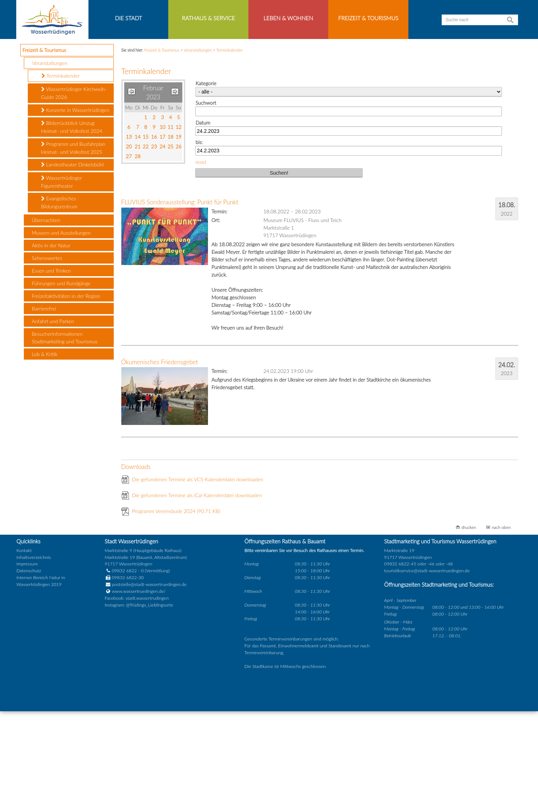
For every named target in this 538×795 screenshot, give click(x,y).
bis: (199, 226)
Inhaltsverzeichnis (34, 641)
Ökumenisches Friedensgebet (159, 445)
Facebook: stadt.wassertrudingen (137, 682)
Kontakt (24, 634)
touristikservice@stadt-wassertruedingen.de (427, 654)
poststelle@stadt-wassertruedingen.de (149, 668)
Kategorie (205, 167)
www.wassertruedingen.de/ (139, 675)
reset (200, 246)
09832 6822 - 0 (124, 654)
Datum (202, 206)
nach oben (501, 611)
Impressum (27, 648)
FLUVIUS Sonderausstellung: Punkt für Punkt (179, 286)
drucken (468, 611)
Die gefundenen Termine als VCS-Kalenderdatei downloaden (197, 563)
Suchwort (205, 187)
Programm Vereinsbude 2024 (176, 595)
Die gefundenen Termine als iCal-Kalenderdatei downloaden (197, 579)
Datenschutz (29, 654)
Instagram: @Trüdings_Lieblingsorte (139, 689)
